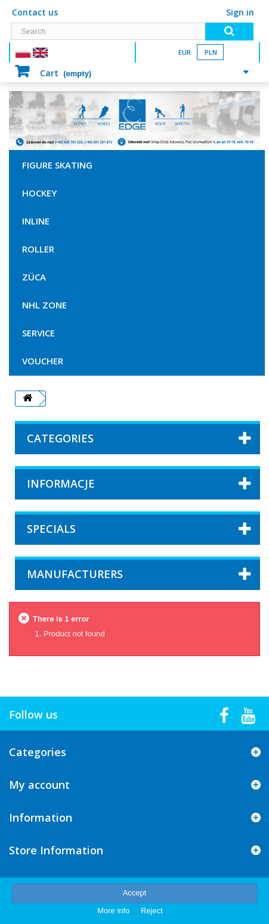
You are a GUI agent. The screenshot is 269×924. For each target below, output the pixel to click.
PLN (211, 52)
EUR (184, 52)
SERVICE (38, 333)
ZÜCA (34, 277)
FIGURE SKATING (57, 165)
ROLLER (38, 249)
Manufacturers (75, 574)
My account (39, 785)
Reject (152, 910)
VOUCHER (42, 361)
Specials (51, 529)
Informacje (61, 483)
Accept (135, 892)
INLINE (36, 221)
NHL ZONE (44, 305)
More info (114, 910)
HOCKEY (39, 193)
